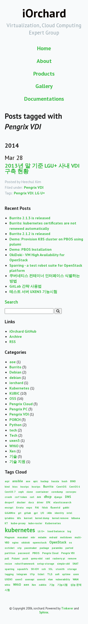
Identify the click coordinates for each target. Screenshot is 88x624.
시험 (7, 590)
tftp (32, 574)
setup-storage (45, 563)
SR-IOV (35, 569)
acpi (7, 481)
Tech (13, 435)
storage (72, 569)
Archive (15, 336)
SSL (51, 569)
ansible (17, 481)
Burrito (15, 367)
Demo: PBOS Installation (30, 249)
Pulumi (16, 558)
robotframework (24, 563)
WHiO (14, 445)
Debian (15, 372)
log (69, 531)
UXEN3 (8, 579)
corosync (71, 491)
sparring (9, 569)
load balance (56, 531)
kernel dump (42, 518)
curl (32, 497)
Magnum (10, 537)
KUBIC (14, 393)
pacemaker (30, 548)
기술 (13, 456)
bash (64, 481)
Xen (12, 451)
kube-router (35, 523)
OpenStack (57, 542)
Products (44, 73)
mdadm (42, 537)
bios (15, 486)
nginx (15, 542)
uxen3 (14, 440)
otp (19, 548)
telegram (21, 574)
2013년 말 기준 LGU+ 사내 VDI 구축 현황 (42, 168)
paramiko (57, 548)
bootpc (24, 486)
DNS (68, 497)
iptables (9, 518)
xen (26, 584)
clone (30, 491)
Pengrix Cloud (21, 403)
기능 (51, 584)
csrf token (21, 497)
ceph (21, 491)
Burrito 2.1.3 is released (29, 218)
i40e (49, 513)
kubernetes (20, 530)
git (19, 513)
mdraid (53, 537)
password (24, 553)
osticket (10, 548)
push (25, 558)
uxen (76, 574)
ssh (44, 569)
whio (7, 584)
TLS (49, 574)
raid (47, 558)
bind (7, 486)
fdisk (45, 507)
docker (21, 502)
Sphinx (43, 612)
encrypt (9, 507)
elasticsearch (62, 502)
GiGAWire (10, 513)
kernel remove (60, 518)
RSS (12, 341)
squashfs (22, 569)
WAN (75, 579)
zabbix (42, 584)
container (42, 491)
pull (7, 558)
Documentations (44, 98)
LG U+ (40, 193)
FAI (37, 507)
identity (59, 513)
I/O (42, 513)
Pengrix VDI (33, 187)
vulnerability (63, 579)
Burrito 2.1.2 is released (29, 233)
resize (8, 563)
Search (11, 302)
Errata (19, 507)
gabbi (66, 507)
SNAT (76, 563)
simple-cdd (63, 563)
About (44, 61)
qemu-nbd (36, 558)
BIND (73, 481)
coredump (57, 491)
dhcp (47, 496)
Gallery (44, 86)
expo (29, 507)
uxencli (41, 579)
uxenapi (29, 579)
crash (8, 497)
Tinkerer (67, 608)
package (44, 548)
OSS (12, 398)
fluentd (55, 507)
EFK (48, 502)
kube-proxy (18, 523)
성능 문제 (75, 584)
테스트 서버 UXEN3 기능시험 (33, 291)
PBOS (35, 553)
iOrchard (44, 13)
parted (69, 548)
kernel (28, 518)
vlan (50, 579)
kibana (75, 518)
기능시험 (62, 584)
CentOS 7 (10, 491)
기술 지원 (17, 461)
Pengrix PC (18, 409)
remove (72, 558)
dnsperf (9, 502)
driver (40, 502)
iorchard (16, 382)
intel (69, 513)
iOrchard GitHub (22, 331)
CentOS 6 (74, 486)
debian (15, 377)
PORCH (15, 419)
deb (39, 497)
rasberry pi (59, 558)
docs (31, 502)
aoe (12, 361)
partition (10, 553)
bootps (36, 486)
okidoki (25, 542)
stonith (60, 569)
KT (6, 523)
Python (15, 424)
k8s (19, 518)
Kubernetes (19, 388)
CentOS (61, 486)
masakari (22, 537)
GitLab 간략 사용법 (25, 286)
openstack (39, 542)
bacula (55, 481)
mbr (33, 537)
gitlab (27, 513)
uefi (57, 574)
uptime (66, 574)
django (58, 497)
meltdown (66, 537)
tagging (9, 574)
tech (13, 430)
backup (45, 481)
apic (35, 481)
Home (44, 48)
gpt (36, 513)
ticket (41, 574)
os (70, 542)
